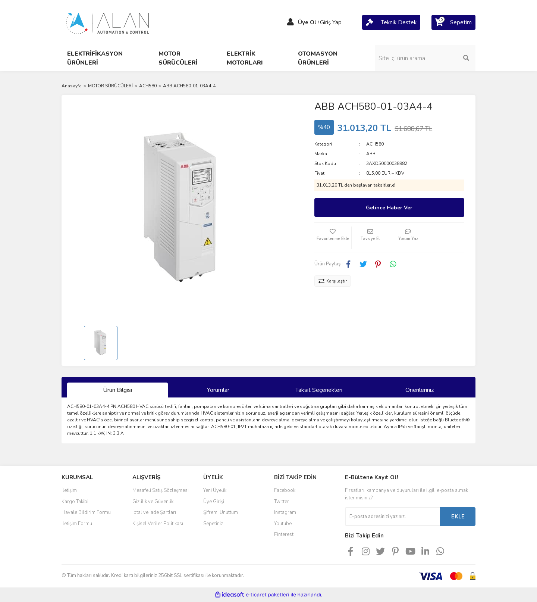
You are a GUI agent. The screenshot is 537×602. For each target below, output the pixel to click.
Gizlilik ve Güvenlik (152, 501)
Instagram (285, 512)
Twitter (281, 501)
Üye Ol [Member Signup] (307, 22)
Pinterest (283, 534)
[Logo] (108, 22)
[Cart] (391, 22)
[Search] (425, 58)
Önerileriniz (419, 390)
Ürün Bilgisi (117, 390)
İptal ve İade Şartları (154, 512)
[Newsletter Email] (392, 516)
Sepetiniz (213, 523)
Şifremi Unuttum (220, 512)
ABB (371, 154)
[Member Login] (290, 22)
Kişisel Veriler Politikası (157, 523)
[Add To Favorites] (333, 238)
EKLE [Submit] (458, 516)
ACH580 (375, 144)
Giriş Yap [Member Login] (331, 22)
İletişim (69, 490)
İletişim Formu (77, 523)
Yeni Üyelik (214, 490)
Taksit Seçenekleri (318, 390)
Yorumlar (218, 390)
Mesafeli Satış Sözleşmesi (160, 490)
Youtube (283, 523)
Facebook (284, 490)
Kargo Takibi (75, 501)
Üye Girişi (213, 501)
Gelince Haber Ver (389, 207)
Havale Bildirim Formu (86, 512)
